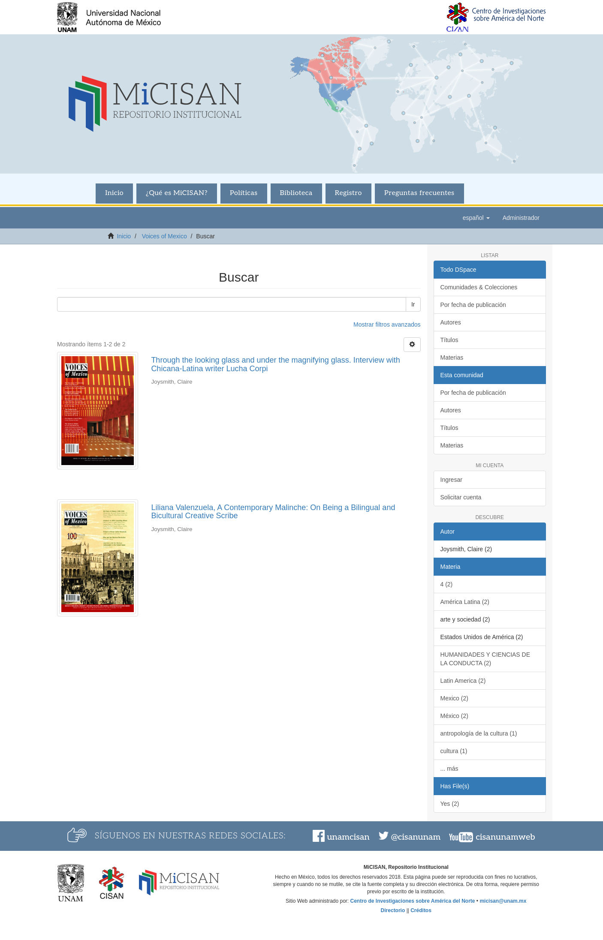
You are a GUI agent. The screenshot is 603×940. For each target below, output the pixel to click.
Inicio (114, 193)
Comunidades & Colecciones (479, 287)
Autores (450, 322)
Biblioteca (296, 193)
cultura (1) (453, 751)
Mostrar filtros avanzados (386, 324)
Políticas (244, 193)
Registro (348, 193)
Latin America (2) (463, 680)
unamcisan (348, 837)
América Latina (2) (464, 601)
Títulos (449, 339)
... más (449, 768)
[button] (476, 217)
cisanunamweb (505, 837)
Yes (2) (449, 803)
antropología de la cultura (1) (478, 733)
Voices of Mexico (164, 236)
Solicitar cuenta (461, 497)
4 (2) (446, 584)
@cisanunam (415, 837)
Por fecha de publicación (473, 304)
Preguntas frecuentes (419, 193)
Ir (413, 304)
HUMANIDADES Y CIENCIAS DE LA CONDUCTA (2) (485, 659)
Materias (452, 357)
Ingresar (451, 479)
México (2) (454, 715)
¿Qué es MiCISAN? (177, 193)
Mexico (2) (454, 698)
